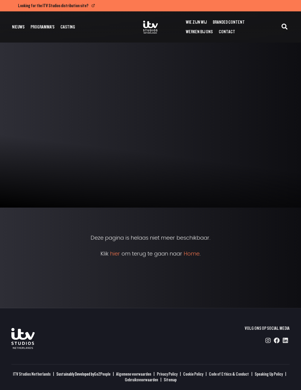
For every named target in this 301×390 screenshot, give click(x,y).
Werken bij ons (199, 31)
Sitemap (170, 380)
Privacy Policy (167, 374)
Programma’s (42, 27)
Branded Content (229, 22)
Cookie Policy (193, 374)
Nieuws (18, 27)
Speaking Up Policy (269, 374)
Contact (227, 31)
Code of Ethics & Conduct (229, 374)
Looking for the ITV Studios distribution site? (53, 5)
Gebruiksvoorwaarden (141, 380)
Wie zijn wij (196, 22)
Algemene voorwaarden (133, 374)
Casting (67, 27)
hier (115, 254)
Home (192, 254)
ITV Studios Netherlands (32, 374)
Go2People (102, 374)
